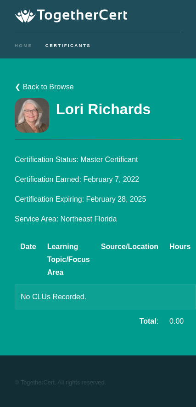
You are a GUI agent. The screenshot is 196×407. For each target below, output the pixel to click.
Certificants (68, 45)
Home (23, 45)
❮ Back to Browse (44, 87)
